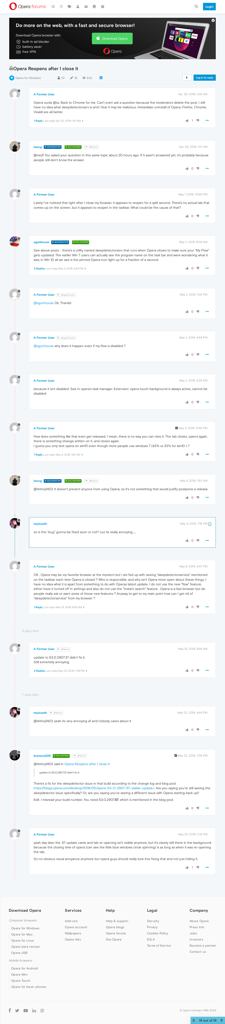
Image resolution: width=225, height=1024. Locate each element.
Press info (197, 927)
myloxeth (40, 523)
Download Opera (114, 38)
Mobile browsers (20, 960)
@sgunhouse (66, 295)
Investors (196, 939)
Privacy (152, 927)
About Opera (199, 921)
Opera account (76, 927)
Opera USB (19, 953)
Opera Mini (19, 974)
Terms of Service (159, 945)
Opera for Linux (22, 940)
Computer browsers (23, 920)
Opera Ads (73, 939)
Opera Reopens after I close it (86, 764)
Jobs (193, 933)
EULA (151, 939)
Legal (152, 910)
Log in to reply (204, 77)
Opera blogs (115, 927)
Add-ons (71, 921)
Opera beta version (25, 946)
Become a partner (203, 945)
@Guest (92, 147)
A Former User (44, 94)
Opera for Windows (28, 78)
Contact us (198, 951)
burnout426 (42, 755)
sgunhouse (41, 242)
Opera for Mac (22, 934)
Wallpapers (73, 933)
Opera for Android (24, 968)
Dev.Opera (114, 939)
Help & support (117, 921)
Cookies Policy (157, 933)
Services (73, 910)
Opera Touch (20, 980)
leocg (38, 147)
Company (199, 910)
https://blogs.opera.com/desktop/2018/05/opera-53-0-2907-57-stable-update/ (94, 788)
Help (110, 910)
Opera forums (116, 933)
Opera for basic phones (28, 986)
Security (153, 921)
